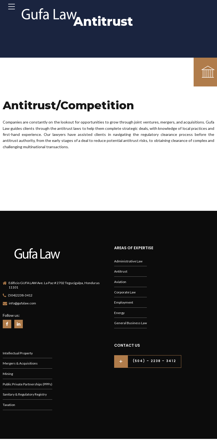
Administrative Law (128, 259)
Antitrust (120, 270)
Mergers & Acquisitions (20, 363)
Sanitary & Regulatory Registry (26, 395)
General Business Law (131, 323)
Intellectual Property (18, 353)
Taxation (9, 406)
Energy (119, 312)
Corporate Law (125, 291)
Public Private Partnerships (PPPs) (28, 385)
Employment (123, 302)
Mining (8, 374)
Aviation (120, 281)
